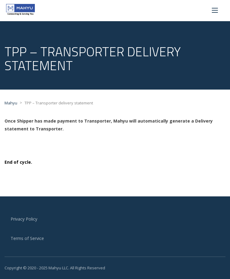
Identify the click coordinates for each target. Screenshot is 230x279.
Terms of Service (27, 238)
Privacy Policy (24, 219)
